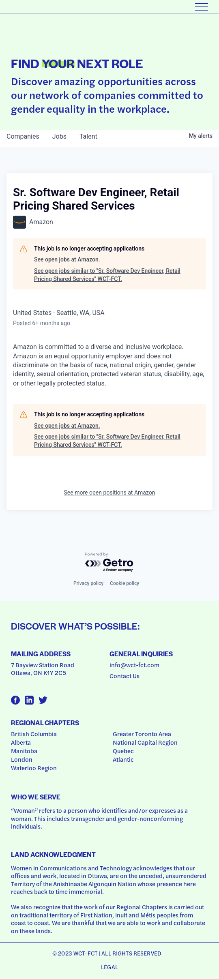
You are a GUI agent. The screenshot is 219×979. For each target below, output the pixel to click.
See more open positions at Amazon (109, 492)
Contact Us (125, 676)
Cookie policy (124, 583)
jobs (59, 136)
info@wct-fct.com (134, 665)
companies (22, 136)
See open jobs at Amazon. (67, 259)
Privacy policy (88, 583)
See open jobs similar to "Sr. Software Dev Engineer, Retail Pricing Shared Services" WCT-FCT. (107, 275)
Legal (109, 967)
